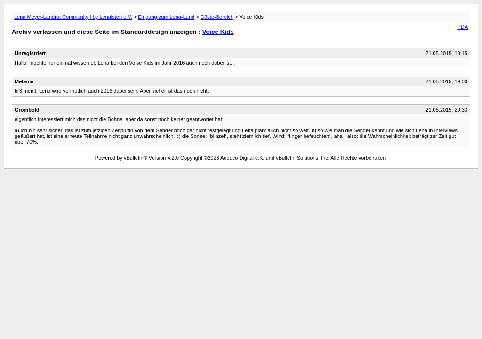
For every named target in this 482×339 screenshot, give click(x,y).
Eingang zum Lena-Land (166, 17)
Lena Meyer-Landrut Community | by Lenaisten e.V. (73, 17)
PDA (462, 27)
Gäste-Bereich (217, 17)
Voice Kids (217, 31)
